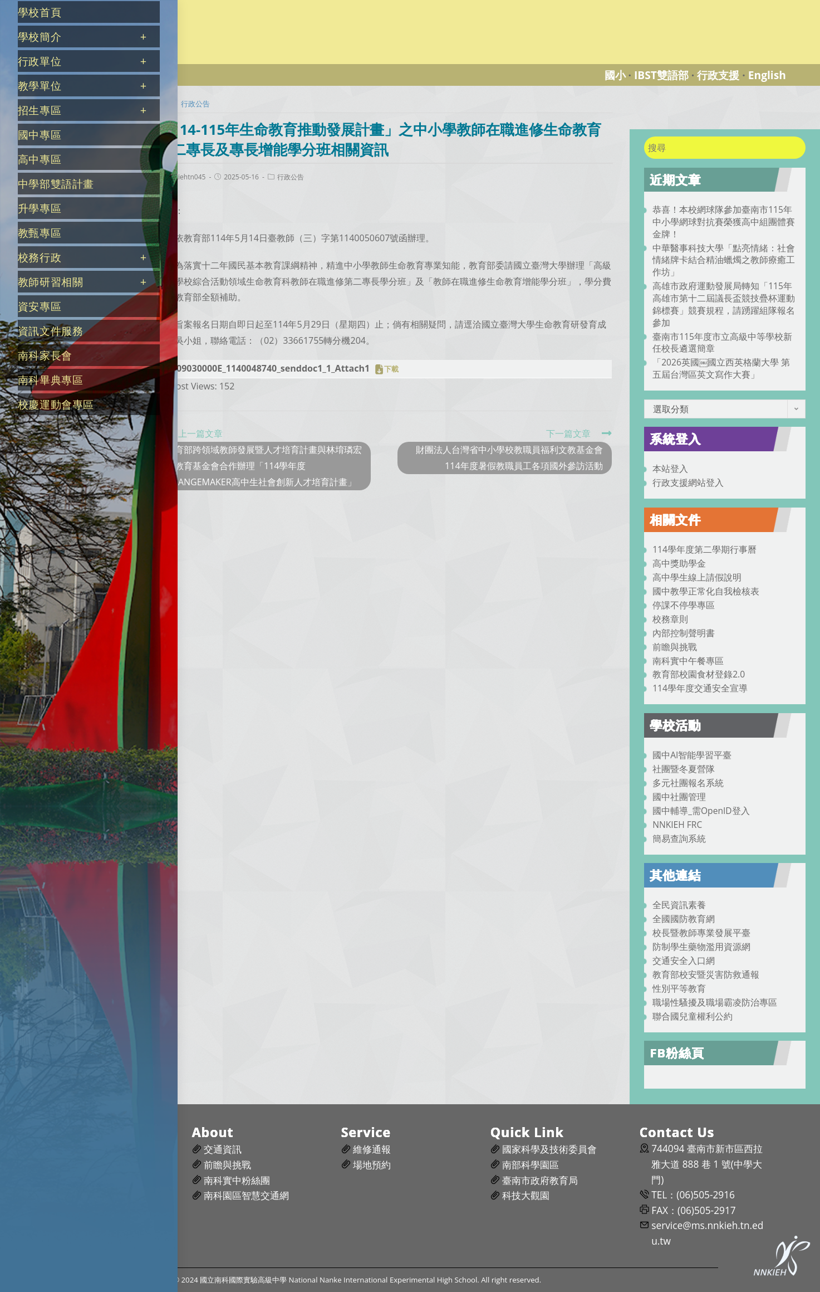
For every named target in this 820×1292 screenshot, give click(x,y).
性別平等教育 (679, 988)
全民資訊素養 (679, 905)
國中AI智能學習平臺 (691, 755)
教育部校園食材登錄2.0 (698, 674)
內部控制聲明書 (683, 633)
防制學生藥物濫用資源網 (701, 946)
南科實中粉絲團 (237, 1180)
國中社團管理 (679, 797)
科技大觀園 (525, 1195)
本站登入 (670, 468)
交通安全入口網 (683, 960)
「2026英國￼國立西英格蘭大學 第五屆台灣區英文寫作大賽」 (721, 368)
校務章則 (670, 619)
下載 (391, 369)
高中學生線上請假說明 (697, 577)
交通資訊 (223, 1149)
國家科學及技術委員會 (549, 1149)
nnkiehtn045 (185, 177)
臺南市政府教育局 (540, 1180)
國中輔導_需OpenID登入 (701, 811)
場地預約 (372, 1164)
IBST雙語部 (661, 74)
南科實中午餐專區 (688, 661)
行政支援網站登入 (688, 482)
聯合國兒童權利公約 (692, 1016)
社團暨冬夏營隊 (683, 769)
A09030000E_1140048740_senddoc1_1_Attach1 (270, 368)
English (767, 74)
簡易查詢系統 (679, 838)
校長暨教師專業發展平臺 (701, 933)
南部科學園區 (530, 1164)
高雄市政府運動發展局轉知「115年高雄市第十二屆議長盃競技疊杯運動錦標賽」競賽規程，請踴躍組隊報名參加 (723, 304)
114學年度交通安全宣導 (700, 688)
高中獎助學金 (679, 563)
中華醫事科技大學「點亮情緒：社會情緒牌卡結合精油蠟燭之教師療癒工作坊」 (723, 260)
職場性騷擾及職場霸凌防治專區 (714, 1002)
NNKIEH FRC (677, 824)
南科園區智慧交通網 (246, 1195)
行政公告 (290, 177)
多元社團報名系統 (688, 783)
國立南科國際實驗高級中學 (202, 6)
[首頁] (164, 104)
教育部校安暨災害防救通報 (705, 974)
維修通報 (372, 1149)
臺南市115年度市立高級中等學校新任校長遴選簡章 (722, 342)
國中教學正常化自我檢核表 (705, 591)
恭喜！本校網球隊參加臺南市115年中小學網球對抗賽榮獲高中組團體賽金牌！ (723, 221)
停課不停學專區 (683, 605)
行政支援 (718, 74)
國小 (615, 74)
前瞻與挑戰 (674, 647)
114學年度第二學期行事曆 (704, 549)
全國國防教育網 (683, 919)
